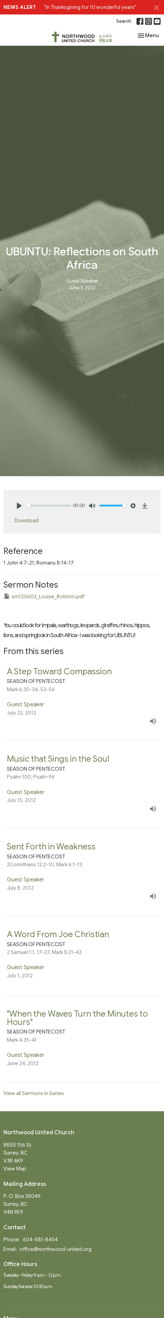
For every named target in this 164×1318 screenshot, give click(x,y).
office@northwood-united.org (55, 1249)
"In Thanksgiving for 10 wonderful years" (90, 7)
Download (26, 520)
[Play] (19, 505)
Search (123, 21)
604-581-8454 (40, 1239)
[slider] (48, 505)
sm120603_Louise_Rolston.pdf (44, 596)
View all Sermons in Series (33, 1093)
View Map (14, 1169)
